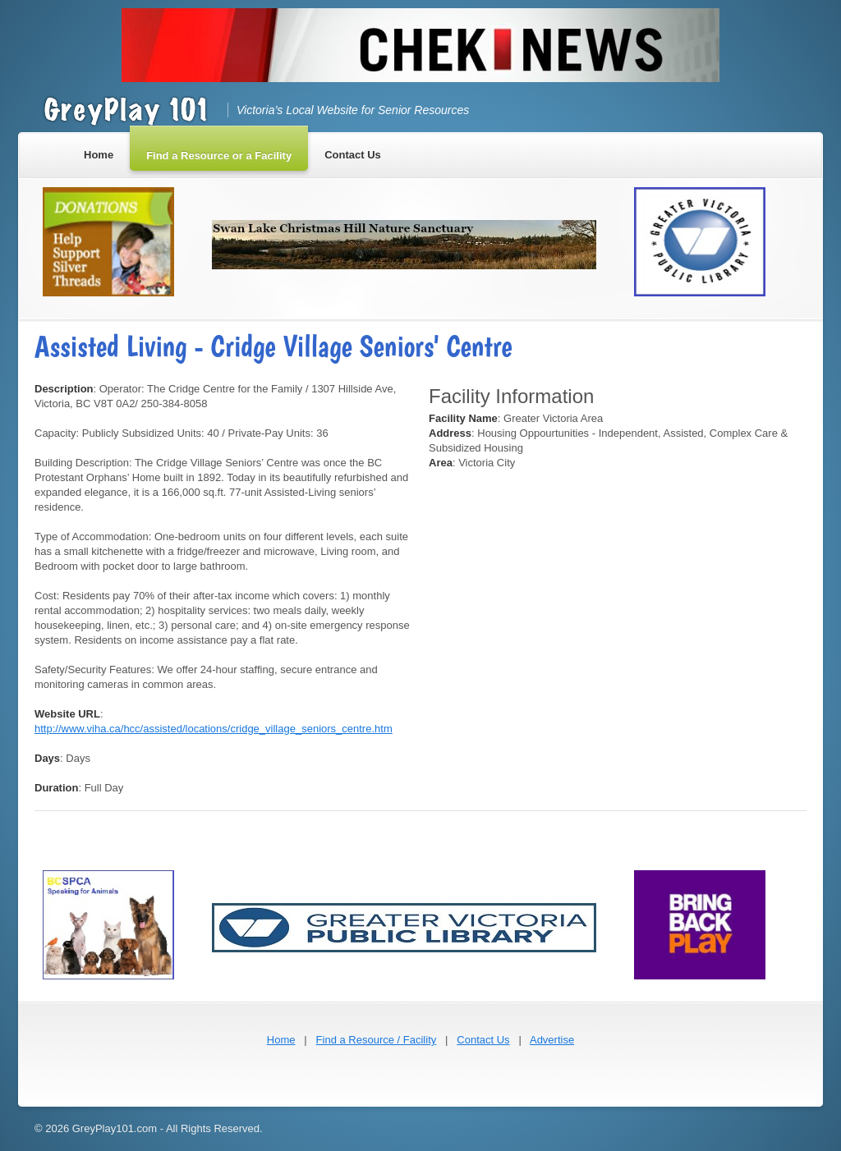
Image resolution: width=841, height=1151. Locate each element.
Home (281, 1040)
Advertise (552, 1040)
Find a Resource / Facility (376, 1040)
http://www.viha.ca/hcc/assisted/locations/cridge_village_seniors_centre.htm (213, 728)
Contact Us (483, 1040)
